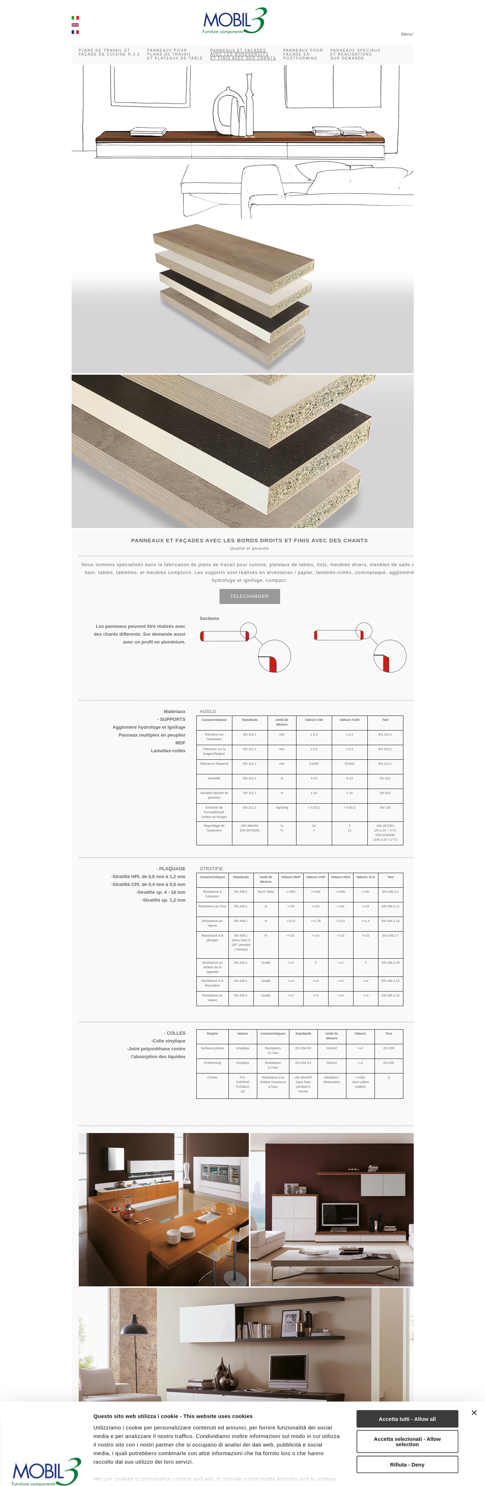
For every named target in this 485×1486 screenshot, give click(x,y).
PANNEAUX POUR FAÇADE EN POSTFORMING (303, 54)
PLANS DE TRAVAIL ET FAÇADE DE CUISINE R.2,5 (109, 52)
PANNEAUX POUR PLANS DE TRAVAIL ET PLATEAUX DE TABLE (175, 54)
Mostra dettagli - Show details (131, 1472)
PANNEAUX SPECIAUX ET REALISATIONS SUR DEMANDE (355, 54)
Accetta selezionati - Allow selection (407, 1387)
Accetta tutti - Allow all (407, 1365)
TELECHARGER (249, 596)
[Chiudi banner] (473, 1358)
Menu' (407, 34)
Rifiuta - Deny (407, 1411)
